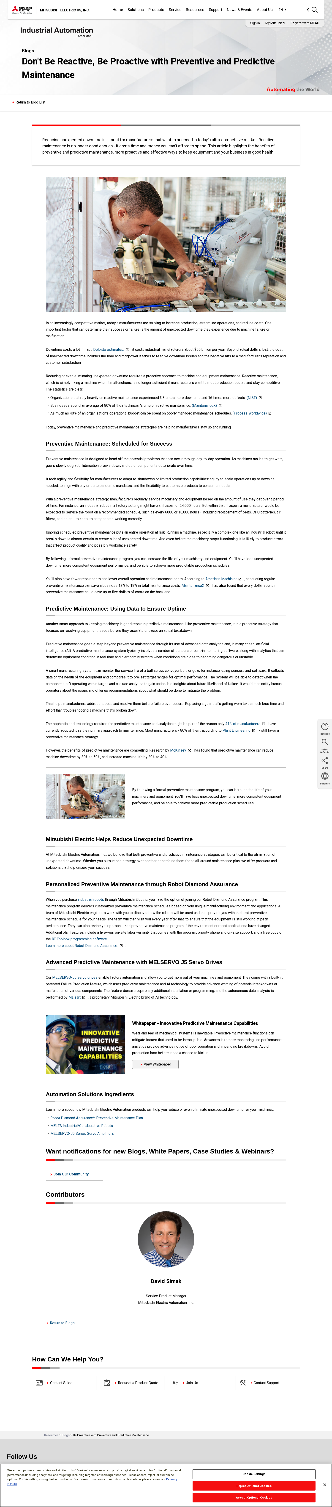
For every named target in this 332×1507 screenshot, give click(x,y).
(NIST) (252, 398)
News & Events (239, 9)
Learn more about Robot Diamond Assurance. (82, 946)
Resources (195, 9)
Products (156, 9)
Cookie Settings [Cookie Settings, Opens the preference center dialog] (253, 1474)
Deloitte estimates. (108, 349)
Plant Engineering (236, 730)
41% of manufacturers (242, 724)
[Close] (325, 1485)
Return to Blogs (62, 1323)
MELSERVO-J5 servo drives (75, 977)
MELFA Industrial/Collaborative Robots (81, 1126)
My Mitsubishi (275, 23)
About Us (265, 9)
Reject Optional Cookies (254, 1486)
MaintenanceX (193, 585)
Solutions (136, 9)
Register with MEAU (305, 23)
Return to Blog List (30, 102)
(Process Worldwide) (250, 413)
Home (118, 9)
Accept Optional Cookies (254, 1497)
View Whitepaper (157, 1064)
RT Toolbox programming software (79, 939)
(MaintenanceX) (204, 405)
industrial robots (91, 899)
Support (215, 9)
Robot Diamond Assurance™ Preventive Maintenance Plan (96, 1118)
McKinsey (178, 750)
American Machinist (221, 579)
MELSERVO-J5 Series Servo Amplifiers (82, 1133)
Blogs (66, 1435)
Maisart (74, 997)
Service (175, 9)
